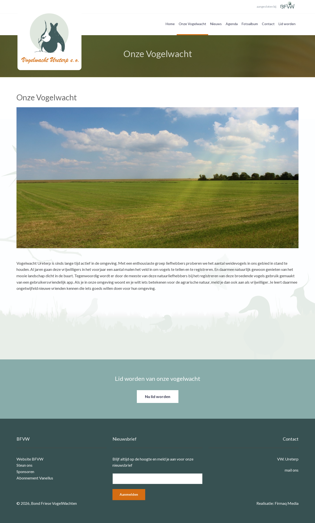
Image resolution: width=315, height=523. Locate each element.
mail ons (292, 470)
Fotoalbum (250, 24)
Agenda (232, 24)
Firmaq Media (287, 503)
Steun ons (24, 465)
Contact (268, 24)
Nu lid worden (157, 396)
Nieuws (216, 24)
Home (170, 24)
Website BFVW (29, 459)
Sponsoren (25, 471)
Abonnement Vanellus (34, 478)
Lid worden (287, 24)
